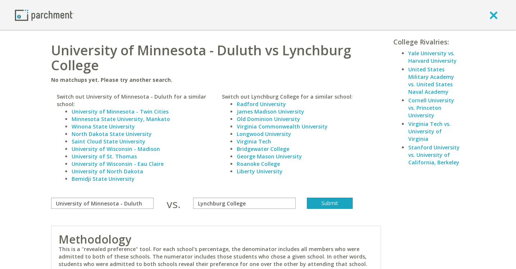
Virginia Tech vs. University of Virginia (429, 131)
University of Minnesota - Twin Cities (120, 111)
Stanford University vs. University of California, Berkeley (434, 155)
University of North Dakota (107, 171)
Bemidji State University (103, 178)
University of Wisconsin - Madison (116, 148)
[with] (244, 203)
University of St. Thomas (104, 156)
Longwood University (264, 133)
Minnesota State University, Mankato (121, 119)
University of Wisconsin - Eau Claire (118, 163)
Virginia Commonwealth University (282, 126)
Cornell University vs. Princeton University (431, 108)
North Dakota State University (112, 133)
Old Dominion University (268, 119)
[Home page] (44, 14)
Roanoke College (258, 163)
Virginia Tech (254, 141)
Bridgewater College (263, 148)
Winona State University (103, 126)
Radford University (261, 104)
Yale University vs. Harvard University (432, 57)
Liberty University (260, 171)
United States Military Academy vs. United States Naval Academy (431, 80)
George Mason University (269, 156)
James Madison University (270, 111)
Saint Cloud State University (108, 141)
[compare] (102, 203)
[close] (493, 14)
